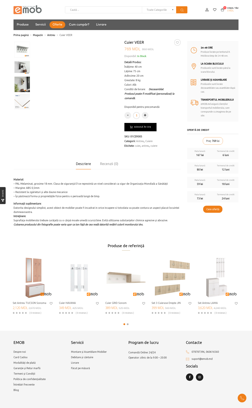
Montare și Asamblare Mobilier (89, 351)
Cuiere (149, 141)
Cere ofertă (212, 209)
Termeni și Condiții (24, 373)
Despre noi (20, 351)
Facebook (189, 377)
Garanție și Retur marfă (27, 368)
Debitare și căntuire (82, 357)
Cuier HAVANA (67, 302)
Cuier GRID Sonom (116, 302)
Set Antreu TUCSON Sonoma (29, 302)
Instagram (199, 377)
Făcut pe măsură (80, 368)
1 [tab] (124, 324)
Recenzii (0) (109, 164)
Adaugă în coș (142, 127)
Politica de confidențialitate (30, 379)
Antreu (51, 35)
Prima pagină (21, 35)
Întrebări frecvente (24, 384)
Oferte (57, 24)
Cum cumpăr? (79, 24)
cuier (137, 145)
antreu (145, 145)
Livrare (101, 24)
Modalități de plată (25, 362)
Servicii (40, 24)
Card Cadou (20, 357)
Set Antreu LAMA (208, 302)
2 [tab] (128, 324)
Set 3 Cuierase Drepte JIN (166, 302)
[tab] (83, 163)
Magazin (38, 35)
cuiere (153, 145)
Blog (16, 390)
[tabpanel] (33, 286)
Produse (23, 24)
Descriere (83, 164)
